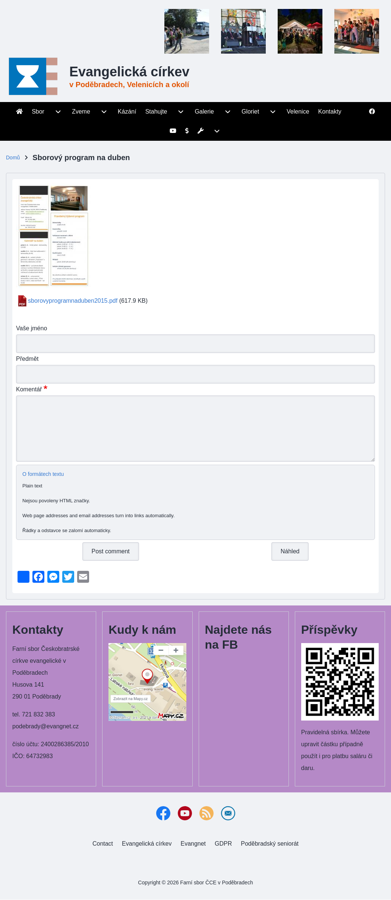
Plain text (32, 486)
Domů (13, 157)
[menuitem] (19, 111)
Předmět (27, 359)
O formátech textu (43, 474)
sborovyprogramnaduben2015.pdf (72, 301)
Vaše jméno (31, 328)
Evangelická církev (129, 71)
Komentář (29, 389)
